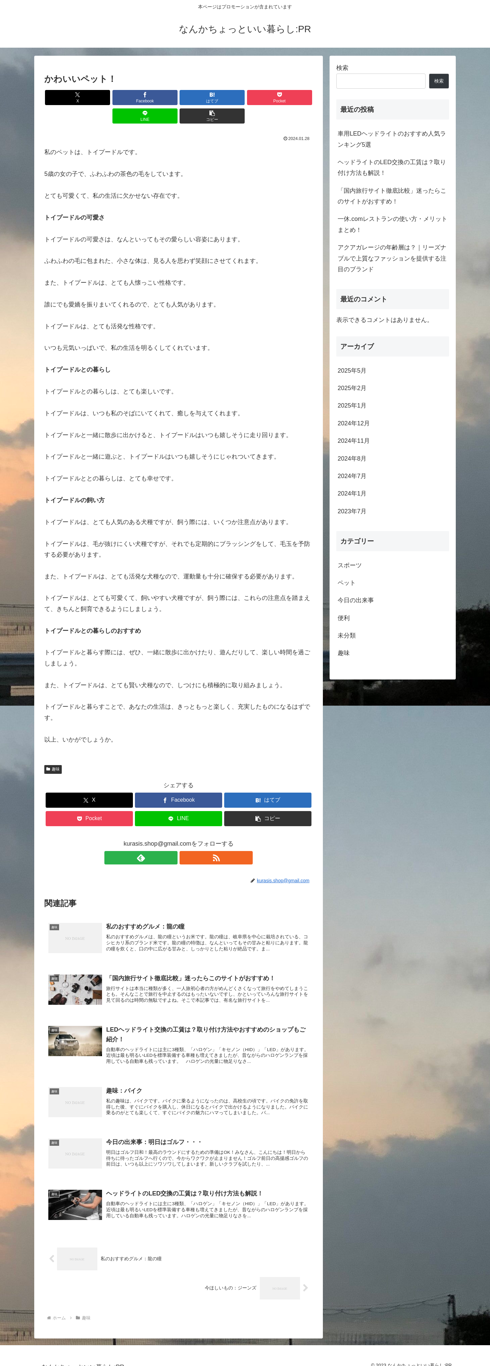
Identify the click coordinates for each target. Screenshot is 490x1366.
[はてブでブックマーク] (156, 97)
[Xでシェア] (65, 97)
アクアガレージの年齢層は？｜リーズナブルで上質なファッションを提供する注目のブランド (392, 258)
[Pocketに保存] (201, 97)
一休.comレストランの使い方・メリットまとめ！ (392, 224)
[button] (291, 97)
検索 (342, 67)
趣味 (53, 750)
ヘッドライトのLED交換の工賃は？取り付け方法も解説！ (392, 167)
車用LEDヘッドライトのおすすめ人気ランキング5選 (392, 139)
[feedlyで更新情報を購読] (171, 839)
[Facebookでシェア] (110, 97)
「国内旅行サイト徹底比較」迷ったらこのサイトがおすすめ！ (392, 196)
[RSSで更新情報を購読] (186, 839)
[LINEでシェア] (246, 97)
